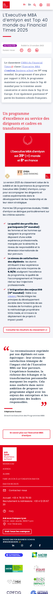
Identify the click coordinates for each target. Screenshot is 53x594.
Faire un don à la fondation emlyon (21, 478)
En (29, 4)
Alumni (6, 473)
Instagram (21, 50)
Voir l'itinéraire (14, 524)
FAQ (11, 511)
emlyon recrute (11, 484)
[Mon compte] (40, 5)
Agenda (7, 468)
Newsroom (8, 463)
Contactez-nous (18, 490)
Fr (24, 4)
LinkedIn (37, 50)
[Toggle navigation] (48, 5)
